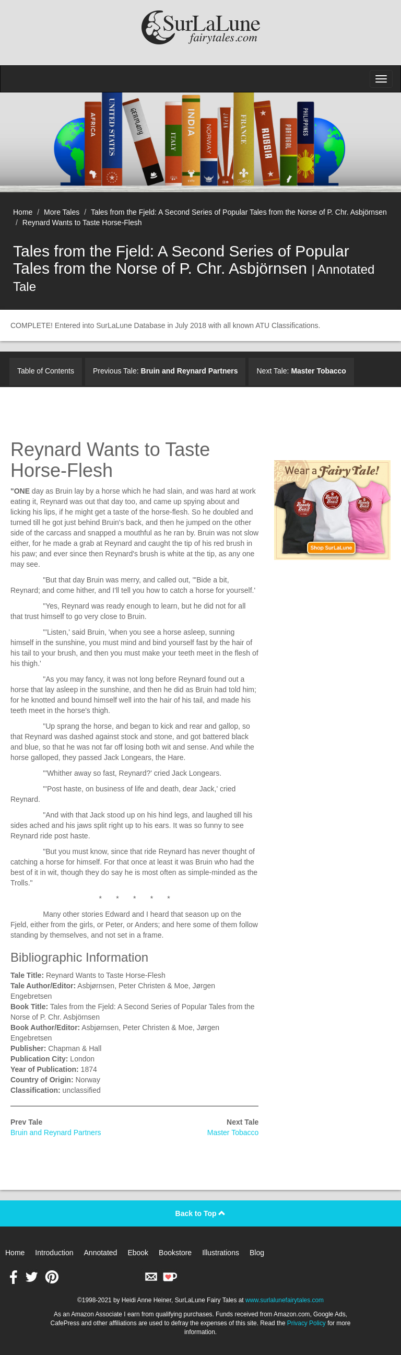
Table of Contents (45, 371)
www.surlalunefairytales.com (284, 1300)
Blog (257, 1252)
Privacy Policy (306, 1323)
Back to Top (200, 1213)
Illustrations (220, 1252)
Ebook (137, 1252)
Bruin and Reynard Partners (55, 1132)
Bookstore (175, 1252)
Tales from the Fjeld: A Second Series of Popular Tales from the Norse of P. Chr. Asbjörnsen (239, 212)
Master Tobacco (233, 1132)
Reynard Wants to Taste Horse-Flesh (82, 222)
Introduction (54, 1252)
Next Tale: (301, 371)
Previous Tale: (165, 371)
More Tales (61, 212)
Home (22, 212)
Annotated (100, 1252)
